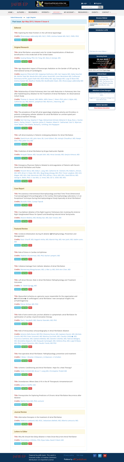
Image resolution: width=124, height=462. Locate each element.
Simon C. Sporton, (32, 122)
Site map (80, 455)
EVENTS (95, 12)
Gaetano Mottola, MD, (41, 339)
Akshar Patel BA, (23, 76)
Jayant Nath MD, (34, 79)
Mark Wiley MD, (47, 79)
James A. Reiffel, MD (28, 385)
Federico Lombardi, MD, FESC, (32, 420)
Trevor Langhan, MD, (71, 173)
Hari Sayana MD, (64, 74)
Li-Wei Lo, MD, (50, 269)
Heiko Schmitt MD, (28, 371)
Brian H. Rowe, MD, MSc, (31, 173)
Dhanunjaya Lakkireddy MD (72, 81)
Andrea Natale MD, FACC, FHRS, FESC (65, 36)
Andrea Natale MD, (21, 81)
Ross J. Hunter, (77, 120)
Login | (85, 3)
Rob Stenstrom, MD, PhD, (37, 175)
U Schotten (57, 357)
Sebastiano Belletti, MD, (52, 420)
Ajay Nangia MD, (59, 79)
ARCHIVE (57, 12)
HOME (11, 12)
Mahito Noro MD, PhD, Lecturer (32, 401)
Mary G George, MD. (53, 58)
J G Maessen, (48, 357)
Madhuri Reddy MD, (37, 81)
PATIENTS (46, 12)
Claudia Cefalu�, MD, (69, 336)
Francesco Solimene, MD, (23, 339)
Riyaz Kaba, (45, 440)
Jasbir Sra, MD (27, 141)
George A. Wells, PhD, (22, 177)
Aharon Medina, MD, (28, 218)
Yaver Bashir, (19, 124)
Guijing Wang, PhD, (28, 58)
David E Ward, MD (57, 440)
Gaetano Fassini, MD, (67, 334)
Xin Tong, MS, (40, 58)
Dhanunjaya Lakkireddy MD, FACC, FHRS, (36, 36)
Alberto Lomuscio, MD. (70, 420)
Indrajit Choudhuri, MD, (67, 138)
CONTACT (106, 12)
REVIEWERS (34, 12)
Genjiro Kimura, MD (72, 154)
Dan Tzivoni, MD (55, 218)
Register (97, 3)
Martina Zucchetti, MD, (52, 336)
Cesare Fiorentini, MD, (30, 343)
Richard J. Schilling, (41, 124)
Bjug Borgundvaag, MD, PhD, (52, 173)
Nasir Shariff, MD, (27, 239)
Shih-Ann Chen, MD (63, 269)
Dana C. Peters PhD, (56, 99)
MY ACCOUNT (69, 12)
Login (28, 17)
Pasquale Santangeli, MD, (46, 341)
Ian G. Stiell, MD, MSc (58, 177)
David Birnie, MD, (71, 175)
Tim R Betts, (29, 124)
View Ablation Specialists (102, 108)
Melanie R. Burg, (65, 120)
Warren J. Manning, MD (55, 102)
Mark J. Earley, (19, 122)
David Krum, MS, (27, 138)
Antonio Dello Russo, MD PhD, (32, 334)
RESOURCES (83, 12)
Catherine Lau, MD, (21, 102)
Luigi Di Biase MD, (72, 79)
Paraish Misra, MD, (28, 171)
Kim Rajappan (54, 124)
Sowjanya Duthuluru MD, (48, 74)
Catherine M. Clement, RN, (59, 171)
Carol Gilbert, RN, (51, 138)
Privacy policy (69, 455)
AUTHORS (21, 12)
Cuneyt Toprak (37, 201)
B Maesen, (39, 357)
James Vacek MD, (49, 76)
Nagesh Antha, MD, (41, 239)
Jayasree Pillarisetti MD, (30, 74)
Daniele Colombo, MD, (58, 339)
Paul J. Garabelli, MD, (29, 320)
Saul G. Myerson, (75, 122)
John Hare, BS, (38, 138)
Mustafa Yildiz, (26, 201)
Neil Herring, (26, 120)
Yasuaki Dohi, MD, (43, 154)
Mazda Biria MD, (36, 76)
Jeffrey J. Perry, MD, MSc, (56, 175)
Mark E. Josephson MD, (38, 102)
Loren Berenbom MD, (64, 76)
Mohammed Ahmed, (51, 120)
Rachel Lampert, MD (52, 256)
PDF (30, 40)
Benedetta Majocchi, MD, (27, 341)
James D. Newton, (46, 122)
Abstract (17, 40)
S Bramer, (31, 357)
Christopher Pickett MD (58, 371)
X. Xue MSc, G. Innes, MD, (40, 177)
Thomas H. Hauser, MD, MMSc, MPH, (34, 99)
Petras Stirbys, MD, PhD (29, 304)
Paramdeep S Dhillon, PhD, (31, 440)
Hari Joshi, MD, (68, 239)
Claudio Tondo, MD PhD (47, 343)
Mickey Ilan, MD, (42, 218)
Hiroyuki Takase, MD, (28, 154)
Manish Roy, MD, (55, 239)
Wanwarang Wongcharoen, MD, (33, 269)
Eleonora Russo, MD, (51, 334)
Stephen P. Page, (37, 120)
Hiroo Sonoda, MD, (57, 154)
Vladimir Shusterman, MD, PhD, (33, 256)
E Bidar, (24, 357)
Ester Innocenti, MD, (35, 336)
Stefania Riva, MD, (63, 341)
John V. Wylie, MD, (70, 99)
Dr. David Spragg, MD (29, 286)
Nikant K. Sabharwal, (61, 122)
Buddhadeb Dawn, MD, (53, 81)
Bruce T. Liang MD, (42, 371)
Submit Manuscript (16, 17)
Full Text (24, 40)
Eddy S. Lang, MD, (42, 171)
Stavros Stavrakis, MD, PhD (47, 320)
